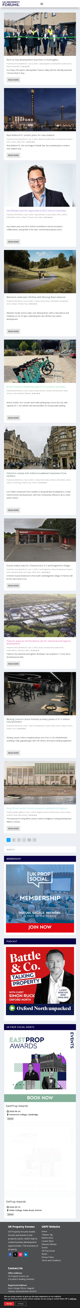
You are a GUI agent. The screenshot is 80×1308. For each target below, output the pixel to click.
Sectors (9, 393)
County (48, 214)
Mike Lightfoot (19, 812)
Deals (42, 301)
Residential (15, 66)
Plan (23, 142)
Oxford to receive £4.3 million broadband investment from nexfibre (37, 474)
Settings (20, 1304)
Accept (8, 1304)
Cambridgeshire (45, 64)
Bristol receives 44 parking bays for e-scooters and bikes (36, 386)
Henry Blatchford (20, 64)
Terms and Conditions (51, 1260)
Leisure (13, 142)
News (9, 66)
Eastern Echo (67, 64)
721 (29, 840)
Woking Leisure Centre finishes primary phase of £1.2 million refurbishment (38, 720)
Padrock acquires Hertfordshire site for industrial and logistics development (39, 642)
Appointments (39, 214)
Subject (24, 217)
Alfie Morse (18, 214)
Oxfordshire (11, 217)
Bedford (42, 139)
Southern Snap (12, 815)
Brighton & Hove (43, 812)
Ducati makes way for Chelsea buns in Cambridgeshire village (38, 565)
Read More (13, 80)
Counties (49, 391)
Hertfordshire (12, 650)
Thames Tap (32, 217)
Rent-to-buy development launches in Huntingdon (32, 59)
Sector (18, 217)
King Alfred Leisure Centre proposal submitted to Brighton (37, 808)
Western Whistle (24, 393)
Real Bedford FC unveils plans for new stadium (31, 135)
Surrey (70, 726)
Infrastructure (58, 391)
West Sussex (22, 815)
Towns (40, 217)
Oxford (64, 214)
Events (45, 1248)
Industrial (14, 572)
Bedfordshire (51, 139)
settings (73, 1299)
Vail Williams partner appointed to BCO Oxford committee (36, 210)
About (44, 1254)
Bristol (36, 391)
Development (56, 64)
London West (48, 1241)
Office (59, 214)
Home (44, 1231)
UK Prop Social (48, 1251)
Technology (17, 483)
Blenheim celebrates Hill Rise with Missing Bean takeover (36, 297)
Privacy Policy (48, 1257)
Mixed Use (22, 572)
